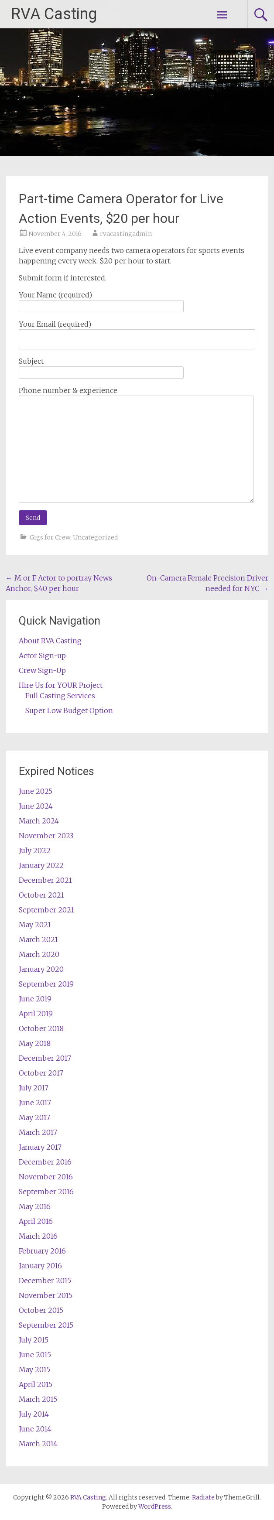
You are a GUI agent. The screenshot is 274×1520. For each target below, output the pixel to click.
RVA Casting (54, 14)
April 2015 (35, 1384)
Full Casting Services (60, 695)
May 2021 (35, 924)
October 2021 (41, 895)
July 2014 (34, 1414)
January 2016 (40, 1265)
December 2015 (45, 1280)
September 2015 (46, 1325)
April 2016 (36, 1221)
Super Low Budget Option (69, 710)
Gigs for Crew (50, 537)
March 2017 (38, 1132)
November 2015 (45, 1295)
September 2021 (46, 909)
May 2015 (34, 1369)
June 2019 (35, 998)
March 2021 (38, 939)
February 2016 (42, 1251)
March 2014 (38, 1443)
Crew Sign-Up (42, 670)
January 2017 (40, 1147)
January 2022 (41, 865)
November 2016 (46, 1176)
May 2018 (35, 1043)
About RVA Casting (50, 640)
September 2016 (46, 1191)
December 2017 (45, 1058)
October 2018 (41, 1028)
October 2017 (41, 1073)
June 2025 (35, 791)
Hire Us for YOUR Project (61, 685)
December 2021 (45, 880)
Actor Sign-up (42, 655)
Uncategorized (95, 537)
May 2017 (34, 1117)
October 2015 (41, 1310)
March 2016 (38, 1236)
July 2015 (33, 1340)
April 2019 (36, 1013)
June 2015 (35, 1354)
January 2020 (41, 969)
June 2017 (35, 1102)
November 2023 (46, 835)
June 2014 (35, 1428)
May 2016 (35, 1206)
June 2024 (36, 806)
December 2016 (45, 1162)
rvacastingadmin (126, 234)
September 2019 (46, 984)
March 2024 (39, 820)
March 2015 (38, 1399)
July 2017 (33, 1087)
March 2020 (39, 954)
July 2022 (35, 850)
